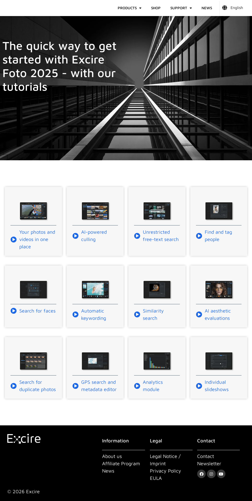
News (207, 8)
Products (129, 8)
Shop (156, 8)
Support (181, 8)
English (237, 7)
